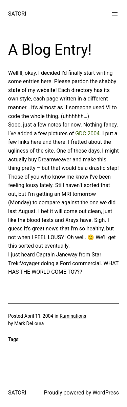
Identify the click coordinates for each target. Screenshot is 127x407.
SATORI (17, 13)
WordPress (105, 392)
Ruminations (73, 316)
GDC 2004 (87, 133)
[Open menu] (115, 14)
